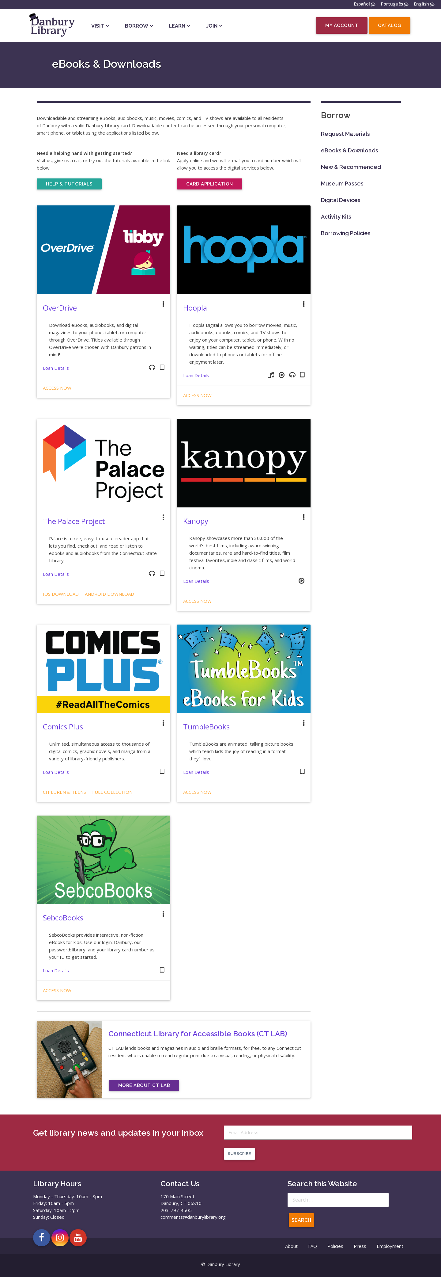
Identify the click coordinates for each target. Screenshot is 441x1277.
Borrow (136, 26)
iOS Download (61, 594)
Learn (177, 26)
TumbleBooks (206, 726)
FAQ (312, 1246)
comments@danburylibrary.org (193, 1217)
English (421, 4)
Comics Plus (63, 726)
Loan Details (56, 368)
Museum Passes (342, 183)
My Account (341, 25)
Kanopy (195, 521)
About (291, 1246)
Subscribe (239, 1153)
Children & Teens (64, 792)
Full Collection (112, 792)
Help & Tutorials (69, 184)
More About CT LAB (144, 1085)
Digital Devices (340, 200)
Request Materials (345, 134)
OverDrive (60, 308)
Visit (97, 26)
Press (360, 1246)
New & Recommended (351, 167)
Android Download (109, 594)
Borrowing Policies (346, 233)
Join (211, 26)
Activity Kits (336, 216)
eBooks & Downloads (349, 150)
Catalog (389, 25)
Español (362, 4)
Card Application (209, 184)
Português (392, 4)
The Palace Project (74, 521)
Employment (390, 1246)
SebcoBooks (63, 917)
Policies (335, 1246)
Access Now (57, 388)
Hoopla (195, 308)
